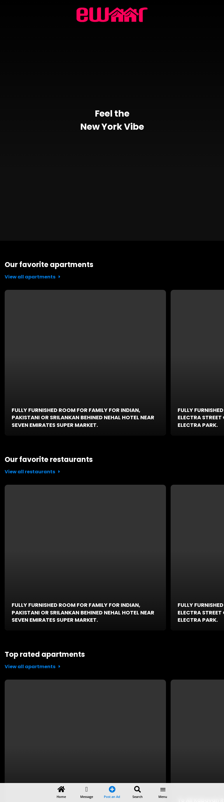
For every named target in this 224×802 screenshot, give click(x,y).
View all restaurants (32, 471)
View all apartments (32, 276)
